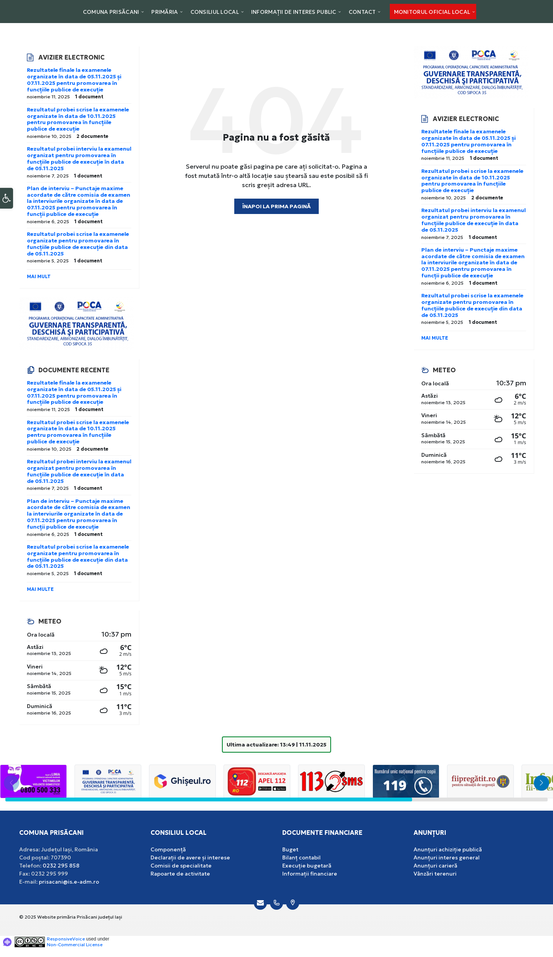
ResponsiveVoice (66, 939)
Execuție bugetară (306, 865)
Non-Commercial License (75, 944)
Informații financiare (309, 873)
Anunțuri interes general (447, 857)
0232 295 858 (61, 865)
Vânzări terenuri (435, 873)
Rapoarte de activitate (180, 873)
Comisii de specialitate (181, 865)
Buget (290, 849)
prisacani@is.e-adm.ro (69, 881)
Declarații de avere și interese (190, 857)
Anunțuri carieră (435, 865)
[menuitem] (111, 11)
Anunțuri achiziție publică (448, 849)
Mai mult (39, 276)
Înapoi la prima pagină (276, 206)
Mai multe (40, 589)
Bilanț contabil (301, 857)
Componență (168, 849)
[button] (6, 204)
